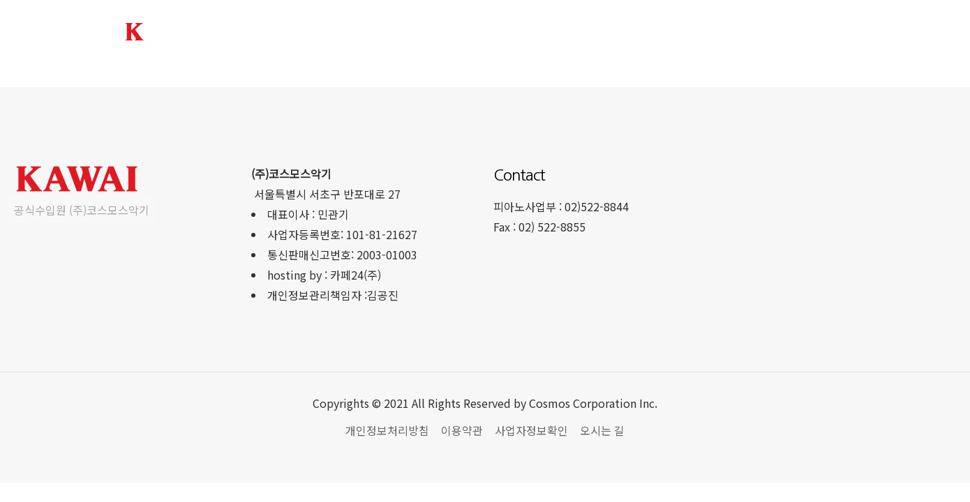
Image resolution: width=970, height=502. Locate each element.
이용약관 (462, 430)
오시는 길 (602, 430)
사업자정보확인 (531, 430)
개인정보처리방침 (387, 430)
